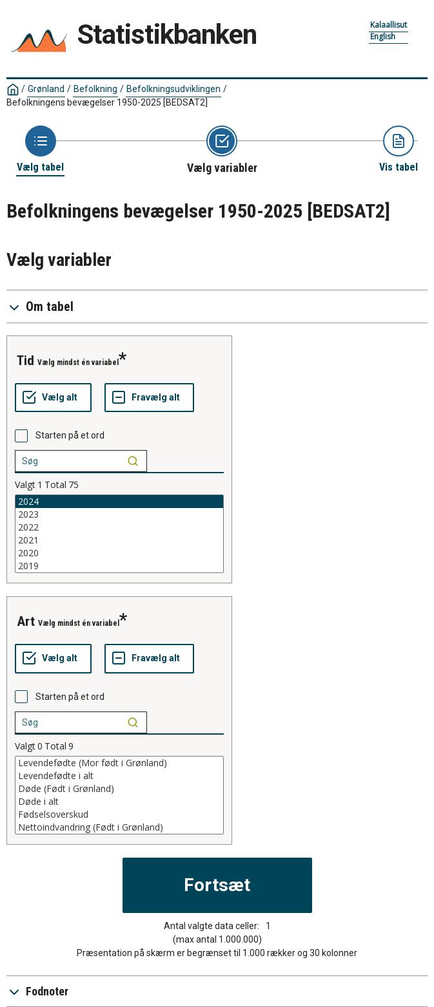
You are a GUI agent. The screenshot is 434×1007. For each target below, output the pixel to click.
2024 (119, 501)
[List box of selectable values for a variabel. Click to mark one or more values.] (119, 533)
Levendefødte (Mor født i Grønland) (119, 763)
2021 (119, 540)
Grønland (46, 89)
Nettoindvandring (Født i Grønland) (119, 827)
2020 (119, 553)
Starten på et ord (69, 435)
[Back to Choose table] (40, 149)
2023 (119, 514)
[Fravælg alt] (149, 398)
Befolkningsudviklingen (173, 89)
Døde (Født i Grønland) (119, 788)
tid (25, 360)
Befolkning (95, 89)
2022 (119, 527)
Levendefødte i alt (119, 775)
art (26, 621)
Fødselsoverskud (119, 814)
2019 (119, 566)
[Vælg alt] (53, 398)
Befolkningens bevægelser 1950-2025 (107, 102)
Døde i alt (119, 801)
